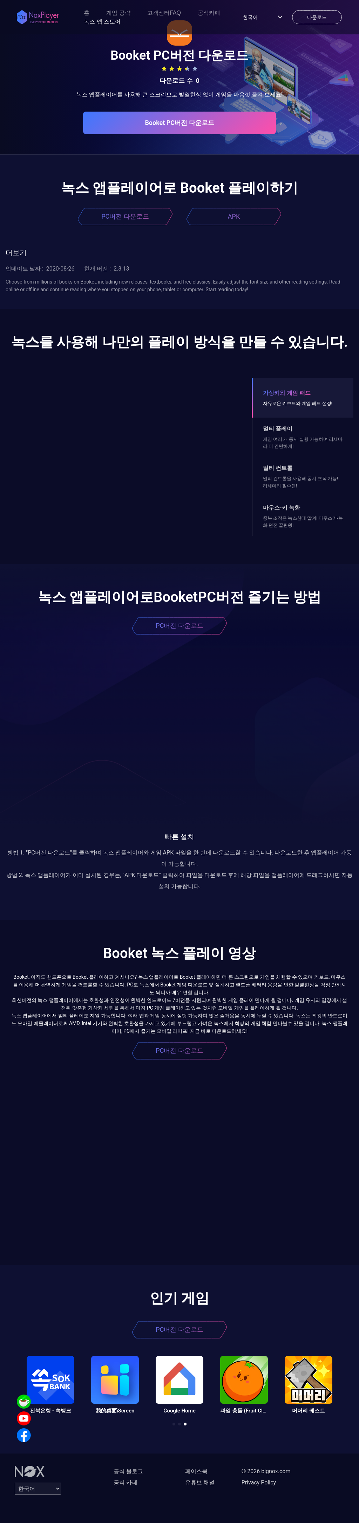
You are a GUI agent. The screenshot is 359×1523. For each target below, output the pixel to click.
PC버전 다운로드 (125, 216)
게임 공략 (118, 13)
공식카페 (209, 13)
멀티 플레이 (277, 428)
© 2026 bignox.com (266, 1471)
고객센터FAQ (164, 13)
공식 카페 (125, 1482)
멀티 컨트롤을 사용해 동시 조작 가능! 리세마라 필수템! (300, 482)
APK (234, 216)
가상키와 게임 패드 (287, 393)
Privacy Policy (259, 1482)
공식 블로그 (128, 1471)
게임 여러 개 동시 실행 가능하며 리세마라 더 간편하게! (303, 443)
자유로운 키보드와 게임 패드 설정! (297, 403)
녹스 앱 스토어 (102, 22)
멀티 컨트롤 (277, 468)
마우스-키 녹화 (281, 507)
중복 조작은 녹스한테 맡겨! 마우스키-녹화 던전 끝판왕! (303, 522)
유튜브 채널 (200, 1482)
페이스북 (196, 1471)
